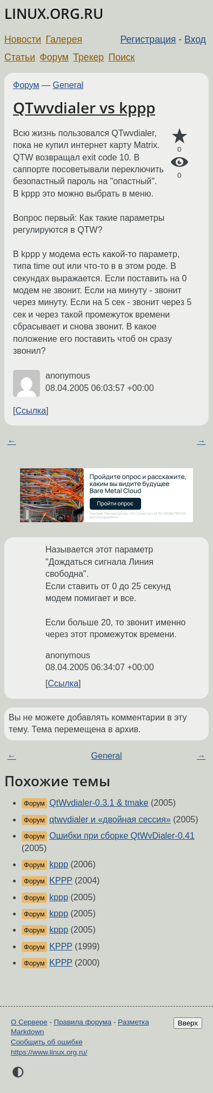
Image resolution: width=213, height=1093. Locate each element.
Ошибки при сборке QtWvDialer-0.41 (121, 835)
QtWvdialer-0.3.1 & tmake (98, 802)
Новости (22, 39)
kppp (58, 864)
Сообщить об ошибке (47, 1042)
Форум (53, 57)
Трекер (88, 57)
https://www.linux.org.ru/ (49, 1052)
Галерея (64, 39)
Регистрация (148, 39)
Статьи (19, 57)
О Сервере (29, 1022)
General (68, 85)
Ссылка (30, 410)
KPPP (60, 880)
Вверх (188, 1023)
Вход (195, 39)
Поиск (122, 57)
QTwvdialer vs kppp (84, 107)
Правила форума (83, 1022)
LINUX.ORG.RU (53, 13)
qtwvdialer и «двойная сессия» (110, 819)
